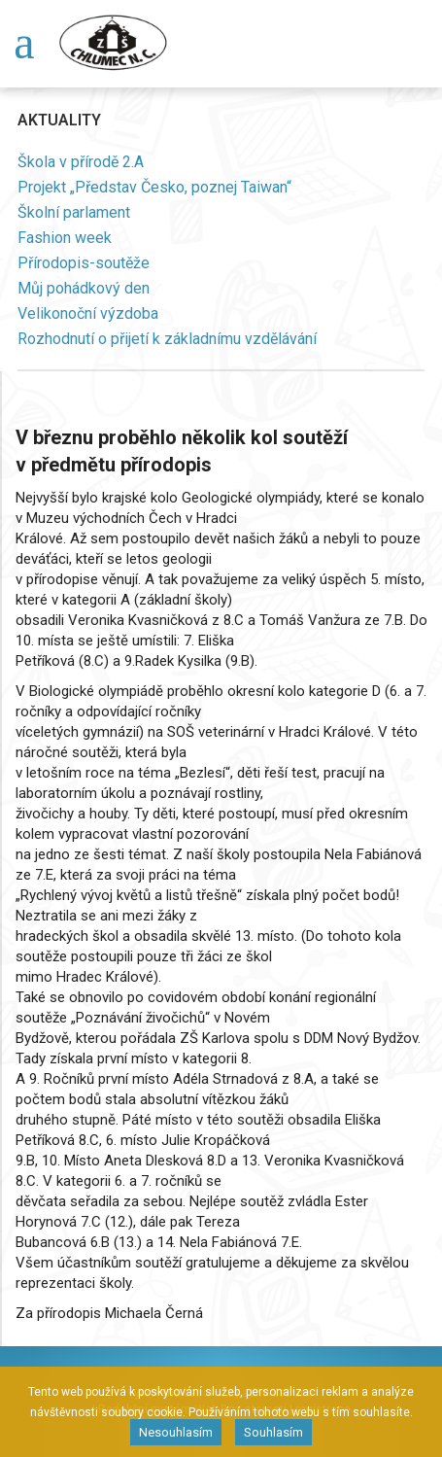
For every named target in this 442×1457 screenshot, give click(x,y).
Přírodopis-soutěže (83, 263)
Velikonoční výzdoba (87, 313)
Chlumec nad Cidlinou (116, 43)
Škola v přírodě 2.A (80, 162)
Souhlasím (273, 1432)
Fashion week (64, 237)
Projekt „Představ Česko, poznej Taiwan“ (154, 187)
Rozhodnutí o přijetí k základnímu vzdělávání (167, 339)
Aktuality (59, 120)
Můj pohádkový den (83, 288)
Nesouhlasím (176, 1432)
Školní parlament (73, 212)
